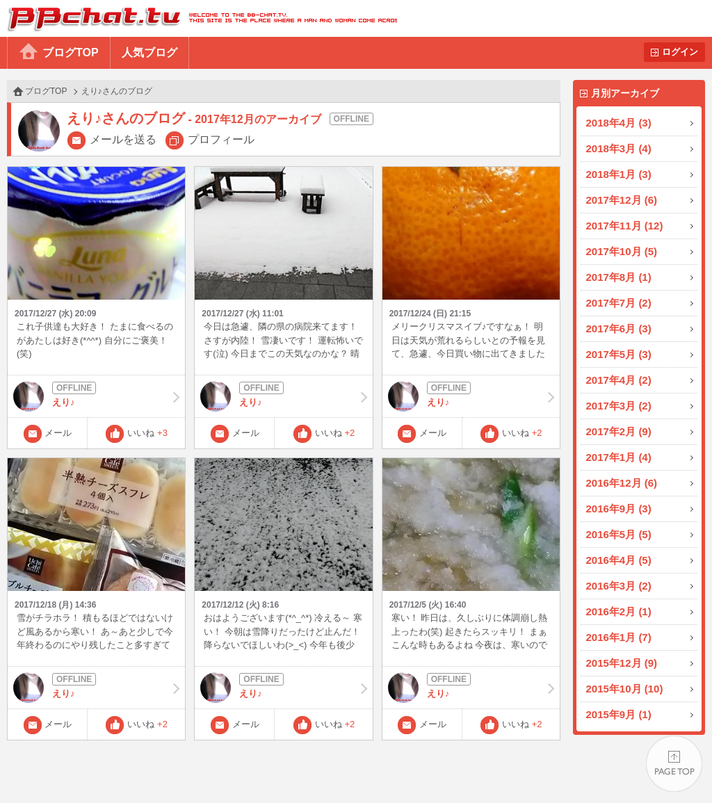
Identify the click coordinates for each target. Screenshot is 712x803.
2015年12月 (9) (622, 663)
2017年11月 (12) (624, 226)
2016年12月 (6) (622, 483)
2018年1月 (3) (619, 174)
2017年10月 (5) (622, 251)
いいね (147, 433)
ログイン (680, 52)
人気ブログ (149, 52)
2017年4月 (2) (619, 380)
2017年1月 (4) (619, 457)
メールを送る (123, 139)
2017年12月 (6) (622, 200)
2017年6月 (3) (619, 328)
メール (58, 433)
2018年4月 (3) (619, 123)
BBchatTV (198, 18)
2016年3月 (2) (619, 586)
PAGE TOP (674, 765)
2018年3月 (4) (619, 148)
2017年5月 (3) (619, 354)
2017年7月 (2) (619, 303)
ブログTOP (70, 52)
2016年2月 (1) (619, 611)
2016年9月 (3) (619, 508)
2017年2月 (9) (619, 431)
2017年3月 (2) (619, 406)
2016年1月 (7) (619, 637)
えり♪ (96, 396)
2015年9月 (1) (619, 714)
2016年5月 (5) (619, 534)
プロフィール (221, 139)
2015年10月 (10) (624, 689)
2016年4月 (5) (619, 560)
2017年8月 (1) (619, 277)
